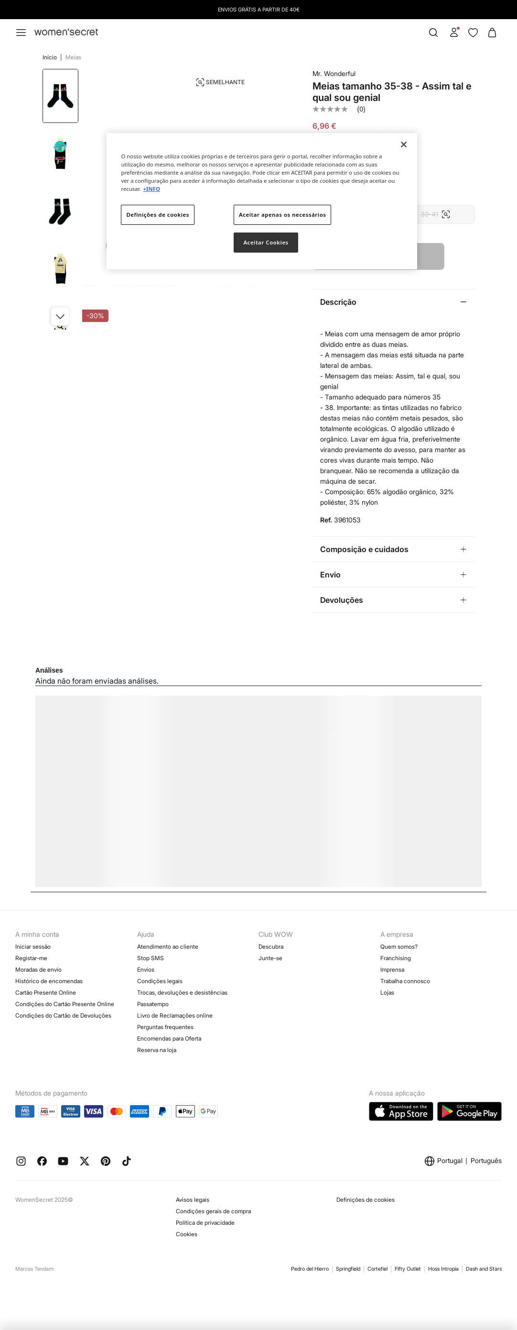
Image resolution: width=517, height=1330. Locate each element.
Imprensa (392, 969)
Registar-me (31, 958)
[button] (60, 316)
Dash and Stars (484, 1268)
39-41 (435, 214)
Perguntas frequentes (165, 1027)
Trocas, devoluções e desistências (182, 992)
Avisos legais (192, 1199)
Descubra (270, 946)
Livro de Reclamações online (175, 1015)
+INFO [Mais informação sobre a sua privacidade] (151, 188)
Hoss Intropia (443, 1268)
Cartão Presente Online (45, 992)
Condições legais (160, 981)
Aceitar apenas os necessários (282, 214)
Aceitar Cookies (265, 242)
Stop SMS (150, 958)
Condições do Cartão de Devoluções (63, 1015)
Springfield (348, 1268)
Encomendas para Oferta (169, 1038)
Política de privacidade (205, 1222)
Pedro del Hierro (310, 1268)
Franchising (395, 958)
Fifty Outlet (408, 1268)
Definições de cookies (365, 1199)
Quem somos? (399, 946)
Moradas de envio (38, 969)
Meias (73, 57)
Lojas (387, 992)
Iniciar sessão (33, 946)
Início (50, 57)
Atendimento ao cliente (167, 946)
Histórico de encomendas (49, 981)
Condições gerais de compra (213, 1211)
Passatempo (153, 1004)
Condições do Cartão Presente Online (64, 1004)
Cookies (186, 1234)
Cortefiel (377, 1268)
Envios (145, 969)
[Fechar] (403, 144)
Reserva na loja (156, 1049)
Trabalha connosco (405, 981)
